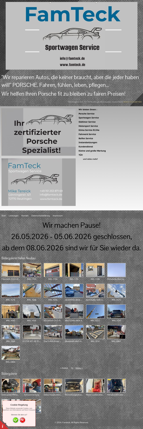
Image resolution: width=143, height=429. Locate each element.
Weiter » (79, 368)
